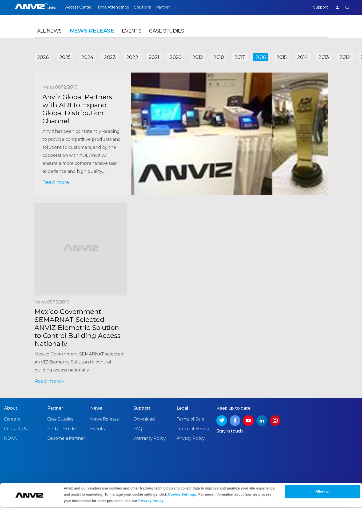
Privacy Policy (151, 502)
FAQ (137, 430)
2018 (218, 56)
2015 (281, 56)
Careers (12, 421)
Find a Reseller (62, 430)
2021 (154, 56)
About (10, 410)
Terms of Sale (190, 421)
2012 (345, 56)
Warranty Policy (149, 440)
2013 (324, 56)
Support (318, 7)
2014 (302, 56)
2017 (239, 56)
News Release (104, 421)
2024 (87, 56)
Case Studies (166, 34)
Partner (170, 7)
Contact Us (15, 430)
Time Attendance (116, 7)
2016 (261, 56)
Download (144, 421)
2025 (65, 56)
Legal (182, 410)
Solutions (147, 7)
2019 (197, 56)
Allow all (323, 493)
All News (49, 34)
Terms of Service (193, 430)
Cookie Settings (182, 495)
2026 (43, 56)
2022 (132, 56)
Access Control (78, 7)
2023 (110, 56)
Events (131, 34)
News (96, 410)
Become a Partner (66, 440)
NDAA (10, 440)
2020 (176, 56)
